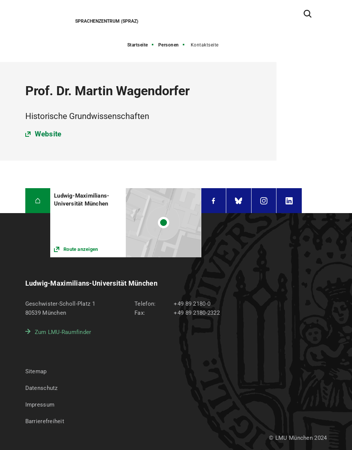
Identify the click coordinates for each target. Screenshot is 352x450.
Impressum (40, 404)
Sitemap (36, 371)
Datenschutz (41, 388)
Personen (168, 45)
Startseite (137, 45)
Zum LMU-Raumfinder (63, 332)
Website (48, 134)
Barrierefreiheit (44, 421)
